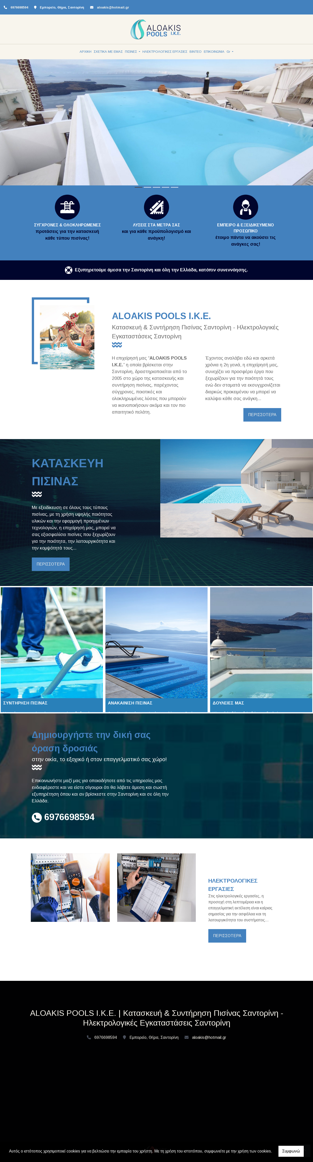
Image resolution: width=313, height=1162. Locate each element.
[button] (23, 124)
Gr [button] (229, 51)
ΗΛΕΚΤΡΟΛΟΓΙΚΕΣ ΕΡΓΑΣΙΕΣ (164, 51)
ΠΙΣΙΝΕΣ (131, 51)
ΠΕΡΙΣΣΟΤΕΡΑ (262, 415)
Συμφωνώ (291, 1151)
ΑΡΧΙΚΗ (85, 51)
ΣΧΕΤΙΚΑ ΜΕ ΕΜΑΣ (108, 51)
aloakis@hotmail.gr (113, 7)
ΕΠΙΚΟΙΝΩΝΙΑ (214, 51)
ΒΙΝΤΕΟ (196, 51)
